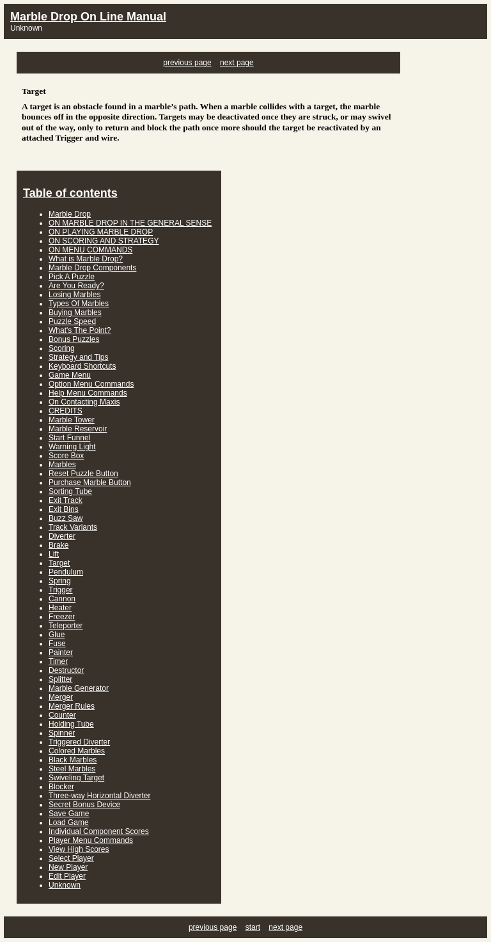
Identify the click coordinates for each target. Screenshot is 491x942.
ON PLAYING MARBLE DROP (101, 232)
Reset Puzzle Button (83, 473)
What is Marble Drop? (86, 258)
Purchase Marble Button (90, 482)
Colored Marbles (77, 750)
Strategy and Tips (78, 357)
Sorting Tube (70, 491)
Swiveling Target (76, 777)
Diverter (62, 536)
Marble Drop (70, 214)
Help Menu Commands (88, 393)
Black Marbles (73, 759)
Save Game (69, 813)
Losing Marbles (74, 294)
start (253, 927)
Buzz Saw (65, 518)
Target (59, 563)
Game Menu (70, 375)
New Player (68, 867)
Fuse (57, 643)
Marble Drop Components (92, 267)
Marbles (62, 464)
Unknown (65, 885)
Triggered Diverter (79, 741)
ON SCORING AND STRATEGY (104, 240)
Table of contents (70, 193)
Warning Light (72, 446)
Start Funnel (69, 437)
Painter (61, 652)
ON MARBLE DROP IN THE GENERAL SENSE (130, 223)
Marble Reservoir (78, 428)
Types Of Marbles (79, 303)
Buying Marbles (75, 312)
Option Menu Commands (91, 384)
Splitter (60, 679)
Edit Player (67, 876)
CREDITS (65, 410)
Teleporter (65, 625)
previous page (187, 62)
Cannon (62, 598)
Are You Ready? (76, 285)
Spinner (62, 733)
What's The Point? (80, 330)
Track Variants (73, 527)
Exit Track (65, 500)
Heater (60, 607)
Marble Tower (72, 419)
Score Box (66, 455)
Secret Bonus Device (84, 804)
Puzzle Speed (72, 321)
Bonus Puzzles (74, 339)
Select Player (71, 858)
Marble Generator (79, 688)
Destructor (66, 670)
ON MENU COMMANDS (90, 249)
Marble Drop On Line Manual (88, 16)
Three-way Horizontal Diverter (99, 795)
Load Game (69, 822)
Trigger (61, 589)
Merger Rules (72, 706)
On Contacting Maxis (84, 402)
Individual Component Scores (99, 831)
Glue (57, 634)
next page (237, 62)
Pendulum (66, 572)
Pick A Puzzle (72, 276)
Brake (58, 545)
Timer (58, 661)
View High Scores (79, 849)
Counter (62, 715)
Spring (60, 580)
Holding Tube (71, 724)
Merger (61, 697)
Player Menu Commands (91, 840)
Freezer (62, 616)
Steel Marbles (72, 768)
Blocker (61, 786)
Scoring (62, 348)
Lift (54, 554)
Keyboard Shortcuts (82, 366)
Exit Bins (64, 509)
